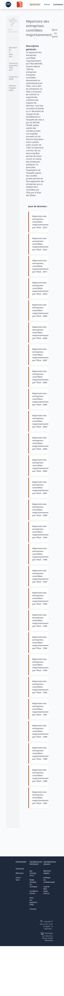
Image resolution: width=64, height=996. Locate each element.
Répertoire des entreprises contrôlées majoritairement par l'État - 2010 (40, 288)
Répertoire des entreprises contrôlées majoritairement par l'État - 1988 (40, 775)
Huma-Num (18, 878)
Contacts (32, 909)
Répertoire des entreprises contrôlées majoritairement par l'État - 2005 (40, 399)
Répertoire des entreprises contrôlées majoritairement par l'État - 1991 (40, 709)
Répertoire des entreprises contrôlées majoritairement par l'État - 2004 (40, 421)
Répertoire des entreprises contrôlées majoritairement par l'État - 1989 (40, 753)
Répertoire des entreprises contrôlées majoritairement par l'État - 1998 (40, 554)
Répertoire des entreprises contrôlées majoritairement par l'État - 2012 (40, 244)
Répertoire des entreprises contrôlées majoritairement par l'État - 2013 (40, 222)
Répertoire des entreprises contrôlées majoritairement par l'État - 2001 (40, 487)
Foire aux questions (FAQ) (33, 901)
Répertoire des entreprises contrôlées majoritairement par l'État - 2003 (40, 443)
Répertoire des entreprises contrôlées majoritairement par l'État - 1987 (40, 798)
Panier (47, 4)
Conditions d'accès (33, 892)
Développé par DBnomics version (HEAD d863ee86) (47, 937)
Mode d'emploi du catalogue (33, 883)
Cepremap (20, 868)
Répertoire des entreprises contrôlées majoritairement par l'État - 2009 (40, 310)
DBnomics (20, 873)
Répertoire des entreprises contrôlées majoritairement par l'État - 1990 (40, 731)
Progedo (47, 926)
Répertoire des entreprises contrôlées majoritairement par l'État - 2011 (40, 266)
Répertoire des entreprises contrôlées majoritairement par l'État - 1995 (40, 620)
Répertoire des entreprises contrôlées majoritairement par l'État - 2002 (40, 465)
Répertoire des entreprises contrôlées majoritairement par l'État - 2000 (40, 510)
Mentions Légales (47, 872)
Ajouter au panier (55, 33)
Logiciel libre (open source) (46, 890)
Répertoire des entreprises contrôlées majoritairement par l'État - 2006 (40, 377)
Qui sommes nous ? (32, 873)
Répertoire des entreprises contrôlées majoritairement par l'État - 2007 (40, 355)
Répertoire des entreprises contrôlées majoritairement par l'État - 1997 (40, 576)
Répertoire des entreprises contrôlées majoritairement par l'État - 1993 (40, 665)
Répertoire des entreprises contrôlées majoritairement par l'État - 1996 (40, 598)
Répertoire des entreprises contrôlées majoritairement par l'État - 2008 (40, 332)
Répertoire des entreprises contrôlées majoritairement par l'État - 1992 (40, 687)
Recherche (35, 4)
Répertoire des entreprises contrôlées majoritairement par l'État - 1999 (40, 532)
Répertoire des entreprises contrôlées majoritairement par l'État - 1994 (40, 643)
